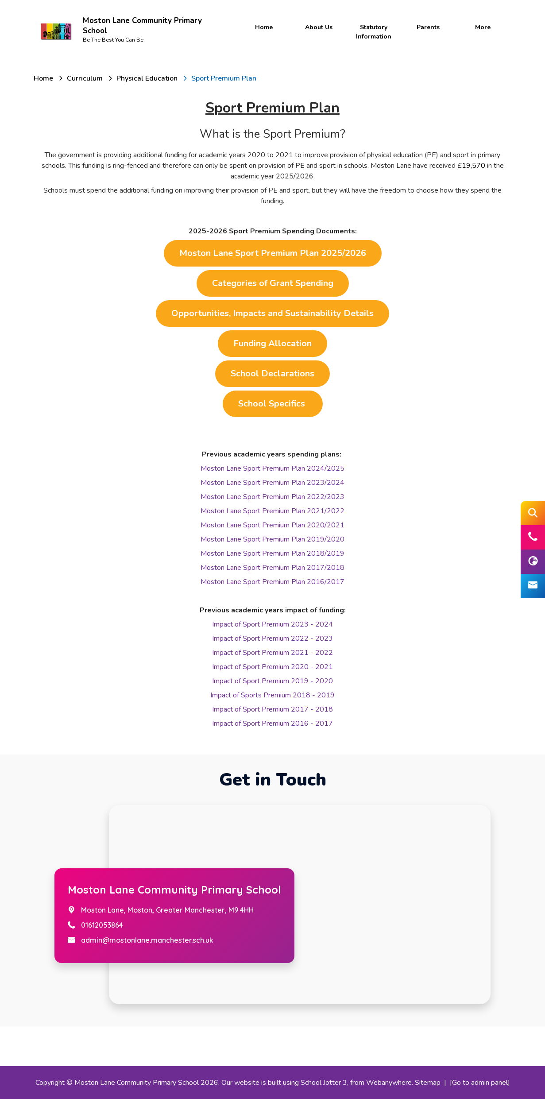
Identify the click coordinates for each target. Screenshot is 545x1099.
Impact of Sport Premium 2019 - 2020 (272, 681)
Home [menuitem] (264, 27)
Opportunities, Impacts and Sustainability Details (272, 313)
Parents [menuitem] (428, 27)
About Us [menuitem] (318, 27)
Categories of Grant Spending (272, 283)
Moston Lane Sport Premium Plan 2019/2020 (272, 539)
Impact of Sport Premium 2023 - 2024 (272, 624)
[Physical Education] (147, 78)
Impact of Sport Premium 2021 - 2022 (272, 653)
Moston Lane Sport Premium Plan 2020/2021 (272, 525)
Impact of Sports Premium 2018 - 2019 (272, 695)
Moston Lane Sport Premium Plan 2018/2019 (272, 553)
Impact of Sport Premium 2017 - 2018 (272, 709)
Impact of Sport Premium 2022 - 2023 (272, 638)
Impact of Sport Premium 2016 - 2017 (272, 723)
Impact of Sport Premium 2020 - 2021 (272, 667)
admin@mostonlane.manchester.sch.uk (147, 940)
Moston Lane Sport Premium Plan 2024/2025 (272, 468)
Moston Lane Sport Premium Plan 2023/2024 (272, 483)
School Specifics (272, 404)
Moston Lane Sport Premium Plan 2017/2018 (272, 568)
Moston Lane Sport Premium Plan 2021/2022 (272, 511)
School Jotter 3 (324, 1082)
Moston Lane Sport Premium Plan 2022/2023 (272, 497)
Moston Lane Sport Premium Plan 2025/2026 (272, 253)
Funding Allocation (272, 343)
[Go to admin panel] (480, 1082)
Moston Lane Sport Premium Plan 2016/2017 (272, 582)
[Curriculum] (85, 78)
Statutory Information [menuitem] (373, 32)
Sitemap (428, 1082)
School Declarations (272, 373)
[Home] (43, 78)
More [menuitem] (483, 27)
